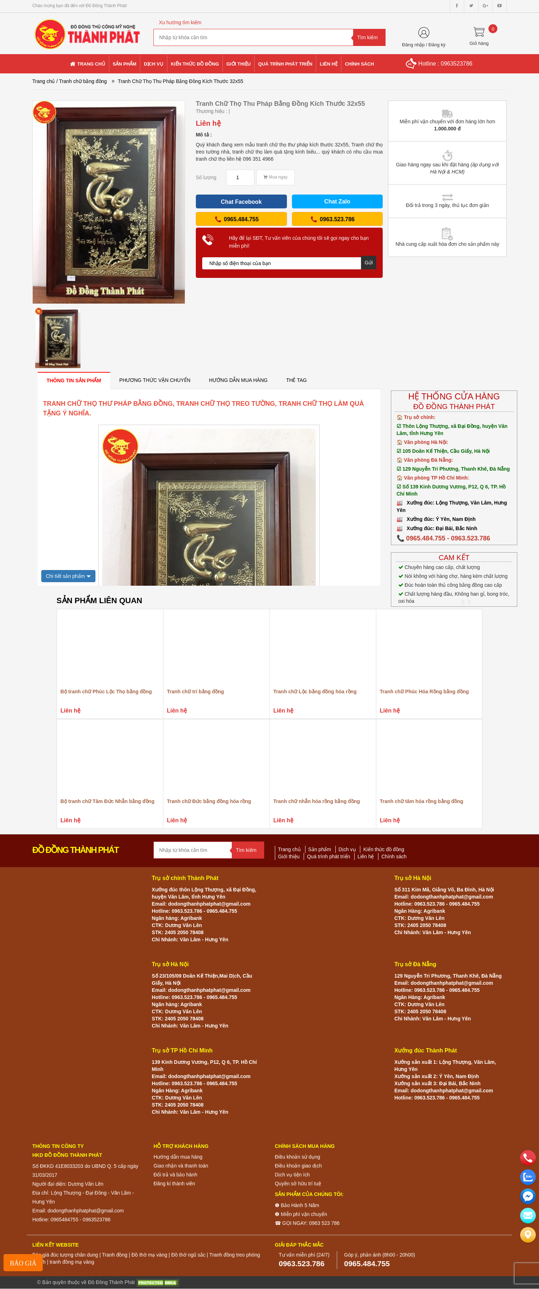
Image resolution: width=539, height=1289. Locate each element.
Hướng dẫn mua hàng (177, 1157)
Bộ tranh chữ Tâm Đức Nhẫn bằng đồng (108, 801)
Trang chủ (43, 81)
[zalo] (528, 1177)
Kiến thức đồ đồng (383, 849)
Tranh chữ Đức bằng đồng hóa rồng (209, 801)
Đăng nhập (413, 44)
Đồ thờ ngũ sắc (188, 1255)
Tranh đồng (114, 1255)
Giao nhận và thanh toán (180, 1166)
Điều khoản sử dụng (297, 1157)
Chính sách (394, 856)
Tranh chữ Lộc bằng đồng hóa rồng (315, 691)
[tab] (74, 380)
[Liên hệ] (528, 1235)
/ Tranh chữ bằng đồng (81, 81)
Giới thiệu (289, 856)
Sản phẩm (319, 849)
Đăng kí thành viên (174, 1183)
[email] (528, 1196)
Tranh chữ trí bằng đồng (195, 691)
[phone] (528, 1158)
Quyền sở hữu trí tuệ (298, 1183)
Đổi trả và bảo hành (175, 1174)
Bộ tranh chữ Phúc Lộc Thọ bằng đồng (106, 691)
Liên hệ (365, 856)
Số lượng (206, 177)
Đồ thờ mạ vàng (149, 1255)
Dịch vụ (347, 849)
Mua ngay (275, 177)
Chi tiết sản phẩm (65, 576)
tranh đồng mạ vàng (71, 1262)
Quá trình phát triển (328, 856)
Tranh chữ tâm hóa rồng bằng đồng (421, 801)
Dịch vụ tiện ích (292, 1174)
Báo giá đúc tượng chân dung (65, 1255)
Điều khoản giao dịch (298, 1166)
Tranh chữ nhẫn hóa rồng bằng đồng (316, 801)
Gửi (369, 262)
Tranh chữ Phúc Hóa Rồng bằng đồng (424, 691)
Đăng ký (437, 44)
